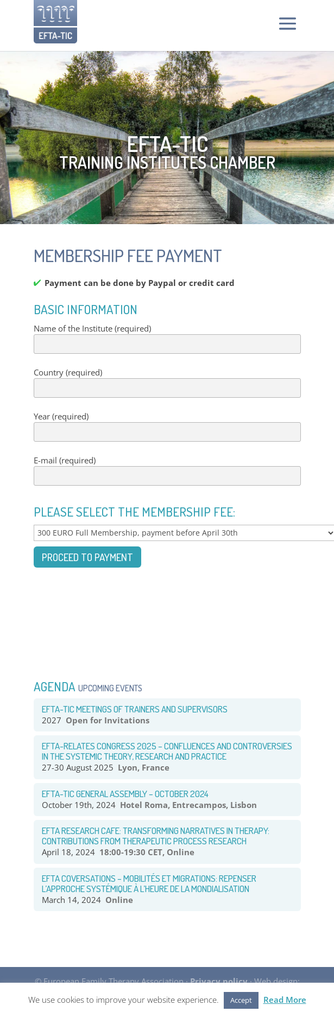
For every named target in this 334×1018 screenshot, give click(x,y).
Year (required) (167, 426)
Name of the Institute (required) (167, 338)
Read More (284, 999)
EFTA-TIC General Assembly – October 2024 (125, 793)
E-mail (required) (167, 470)
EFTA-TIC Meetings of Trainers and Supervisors (135, 709)
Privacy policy (219, 981)
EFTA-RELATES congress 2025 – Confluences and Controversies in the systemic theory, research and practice (167, 751)
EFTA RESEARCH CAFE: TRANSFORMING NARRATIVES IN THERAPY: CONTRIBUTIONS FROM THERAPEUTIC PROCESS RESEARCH (155, 836)
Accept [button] (241, 1000)
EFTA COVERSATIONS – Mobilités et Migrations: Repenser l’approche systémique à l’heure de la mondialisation (149, 883)
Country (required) (167, 382)
